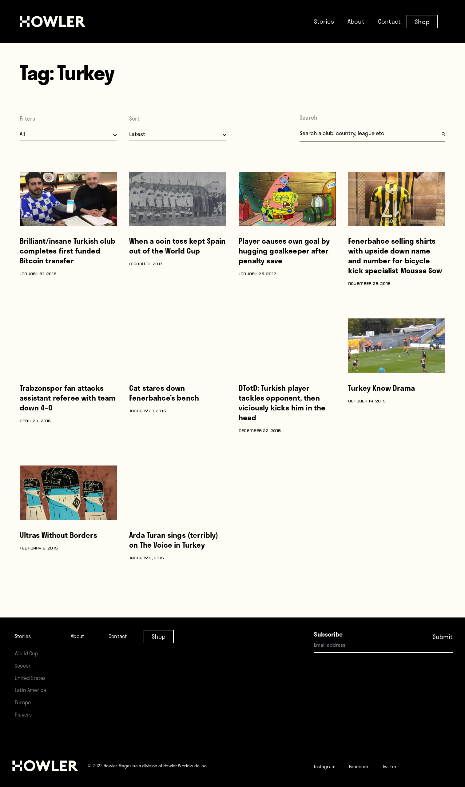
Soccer (24, 665)
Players (24, 714)
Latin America (33, 689)
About (356, 21)
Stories (324, 21)
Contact (389, 21)
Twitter (404, 765)
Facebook (369, 765)
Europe (24, 701)
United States (32, 677)
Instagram (328, 765)
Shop (422, 21)
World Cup (28, 653)
